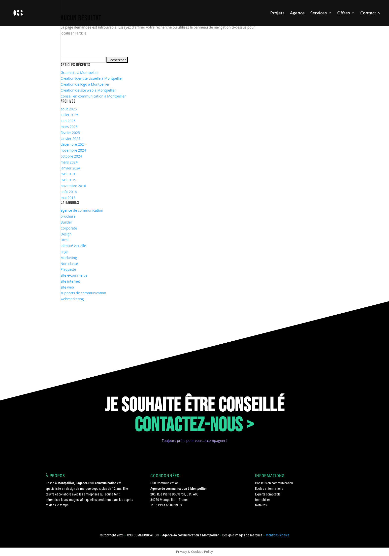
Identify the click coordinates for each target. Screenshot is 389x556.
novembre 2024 (73, 150)
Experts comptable (268, 494)
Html (64, 239)
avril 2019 (68, 179)
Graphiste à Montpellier (80, 72)
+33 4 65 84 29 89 (170, 505)
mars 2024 (69, 162)
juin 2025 (68, 120)
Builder (66, 222)
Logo (64, 251)
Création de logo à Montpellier (85, 84)
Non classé (69, 263)
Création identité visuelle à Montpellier (92, 78)
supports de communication (83, 293)
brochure (68, 216)
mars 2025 (69, 126)
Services (318, 13)
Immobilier (262, 500)
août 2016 (69, 191)
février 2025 (70, 132)
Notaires (261, 505)
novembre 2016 (73, 185)
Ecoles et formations (269, 489)
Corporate (69, 228)
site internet (70, 281)
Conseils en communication (274, 483)
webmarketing (72, 298)
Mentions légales (277, 535)
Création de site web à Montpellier (88, 90)
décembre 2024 (73, 144)
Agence (297, 13)
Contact (368, 13)
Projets (277, 13)
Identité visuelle (73, 245)
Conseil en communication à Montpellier (93, 96)
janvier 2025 (70, 138)
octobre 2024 (71, 156)
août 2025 (69, 109)
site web (67, 287)
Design (66, 234)
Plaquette (68, 269)
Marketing (69, 257)
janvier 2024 (70, 168)
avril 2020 (68, 173)
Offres (343, 13)
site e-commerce (74, 275)
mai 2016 (68, 197)
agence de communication (82, 210)
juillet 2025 (69, 114)
